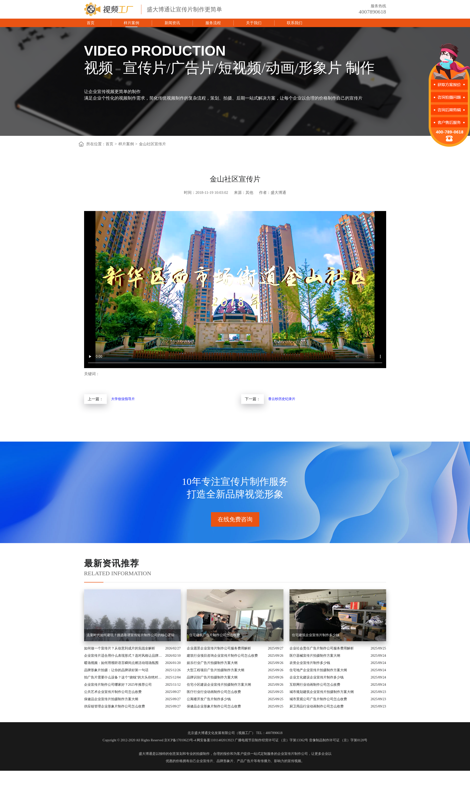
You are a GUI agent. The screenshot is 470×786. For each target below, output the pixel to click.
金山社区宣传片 (152, 144)
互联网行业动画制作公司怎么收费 (314, 684)
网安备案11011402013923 (215, 740)
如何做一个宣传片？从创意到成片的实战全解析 (119, 648)
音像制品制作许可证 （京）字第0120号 (338, 740)
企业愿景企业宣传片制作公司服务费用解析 (219, 648)
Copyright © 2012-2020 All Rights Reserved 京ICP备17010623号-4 (149, 740)
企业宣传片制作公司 (292, 754)
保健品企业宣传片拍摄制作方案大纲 (111, 699)
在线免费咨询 (235, 519)
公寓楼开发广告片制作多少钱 (209, 699)
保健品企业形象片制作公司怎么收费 (214, 706)
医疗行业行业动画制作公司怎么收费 (214, 692)
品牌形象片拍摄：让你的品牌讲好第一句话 (116, 670)
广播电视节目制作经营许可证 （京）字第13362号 (271, 740)
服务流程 (213, 23)
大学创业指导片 (123, 399)
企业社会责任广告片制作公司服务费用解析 (321, 648)
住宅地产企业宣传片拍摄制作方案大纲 (318, 670)
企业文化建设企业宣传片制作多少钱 (316, 677)
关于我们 (253, 23)
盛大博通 (145, 754)
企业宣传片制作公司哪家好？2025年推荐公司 (118, 684)
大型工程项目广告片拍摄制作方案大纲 (215, 670)
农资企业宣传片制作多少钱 (309, 663)
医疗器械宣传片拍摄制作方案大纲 (314, 655)
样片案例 (131, 23)
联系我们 (294, 23)
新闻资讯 (172, 23)
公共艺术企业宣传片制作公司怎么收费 (113, 692)
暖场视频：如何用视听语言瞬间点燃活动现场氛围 (121, 663)
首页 (90, 23)
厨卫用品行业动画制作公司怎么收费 (316, 706)
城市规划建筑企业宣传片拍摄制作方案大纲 (321, 692)
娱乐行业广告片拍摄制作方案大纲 (212, 663)
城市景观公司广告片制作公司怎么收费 (318, 699)
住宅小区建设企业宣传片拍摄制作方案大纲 (219, 684)
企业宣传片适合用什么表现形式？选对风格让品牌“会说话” (123, 655)
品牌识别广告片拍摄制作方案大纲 (212, 677)
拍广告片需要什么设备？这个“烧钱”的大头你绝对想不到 (123, 677)
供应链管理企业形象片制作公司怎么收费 (114, 706)
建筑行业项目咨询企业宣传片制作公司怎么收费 (222, 655)
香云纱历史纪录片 (281, 399)
